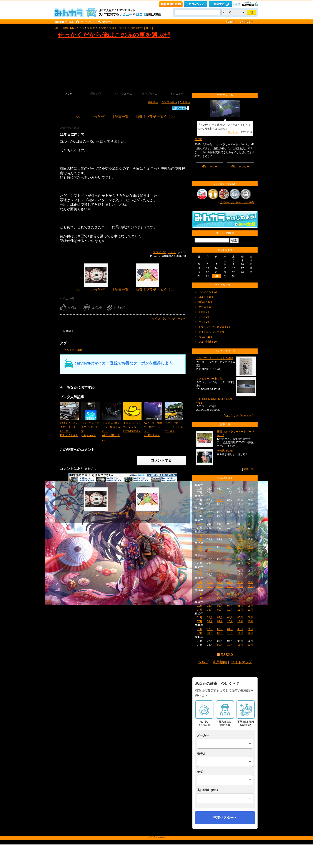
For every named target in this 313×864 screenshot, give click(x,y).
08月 (209, 515)
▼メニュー (176, 93)
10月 (230, 562)
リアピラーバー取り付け (210, 378)
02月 (209, 535)
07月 (199, 539)
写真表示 (185, 102)
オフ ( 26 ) (204, 321)
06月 (250, 523)
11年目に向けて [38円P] (139, 28)
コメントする (161, 460)
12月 (250, 551)
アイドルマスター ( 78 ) (212, 331)
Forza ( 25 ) (205, 336)
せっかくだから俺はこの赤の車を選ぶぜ (114, 34)
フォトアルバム (123, 93)
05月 (240, 535)
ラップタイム (150, 93)
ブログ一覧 (115, 28)
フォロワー (240, 166)
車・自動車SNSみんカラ (69, 28)
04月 (230, 535)
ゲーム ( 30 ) (205, 306)
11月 (240, 527)
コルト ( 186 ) (206, 296)
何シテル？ (233, 132)
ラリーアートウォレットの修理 (214, 358)
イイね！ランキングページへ (169, 318)
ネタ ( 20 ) (204, 316)
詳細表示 (153, 102)
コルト (172, 252)
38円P (198, 139)
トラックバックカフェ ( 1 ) (214, 326)
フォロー (209, 166)
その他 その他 (225, 450)
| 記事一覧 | (121, 116)
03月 (220, 500)
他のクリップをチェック (239, 415)
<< (218, 249)
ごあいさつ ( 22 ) (208, 291)
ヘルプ (237, 4)
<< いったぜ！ (92, 116)
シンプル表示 (169, 102)
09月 (220, 492)
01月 (199, 512)
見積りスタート (225, 818)
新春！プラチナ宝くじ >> (155, 116)
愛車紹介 (95, 93)
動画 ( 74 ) (204, 311)
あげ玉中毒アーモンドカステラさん (174, 427)
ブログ (91, 28)
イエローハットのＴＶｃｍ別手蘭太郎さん (132, 427)
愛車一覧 (248, 469)
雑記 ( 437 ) (205, 301)
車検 (80, 350)
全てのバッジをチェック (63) (237, 202)
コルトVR (70, 350)
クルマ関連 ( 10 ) (208, 341)
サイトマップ (241, 662)
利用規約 (220, 662)
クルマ (102, 28)
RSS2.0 (227, 655)
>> (231, 249)
